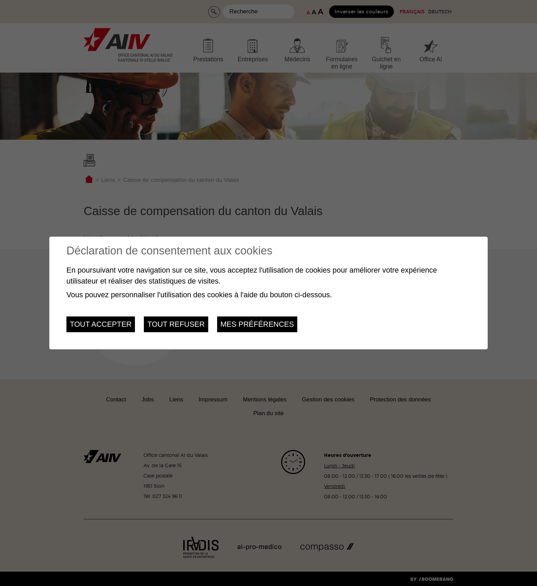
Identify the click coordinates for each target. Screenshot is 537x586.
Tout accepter (101, 324)
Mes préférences (257, 324)
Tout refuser (175, 324)
